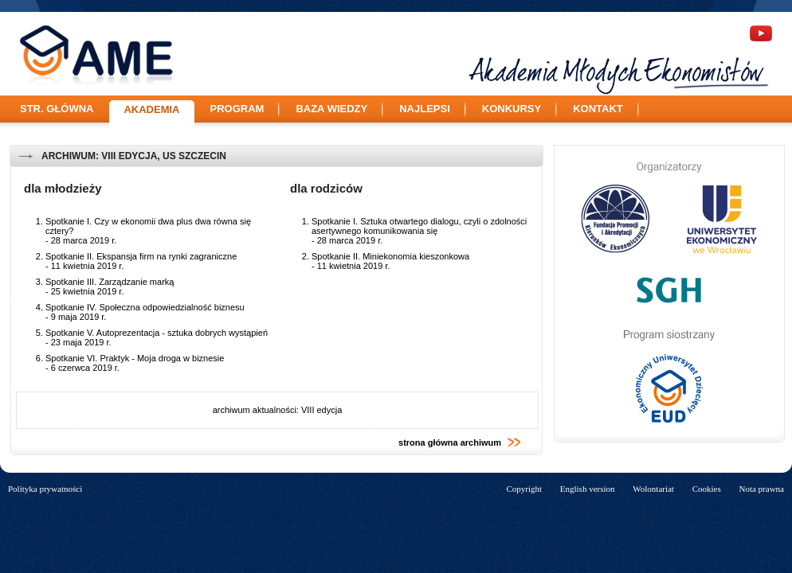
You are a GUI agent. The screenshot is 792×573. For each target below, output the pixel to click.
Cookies (706, 488)
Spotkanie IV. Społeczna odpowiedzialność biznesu (145, 307)
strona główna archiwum (459, 442)
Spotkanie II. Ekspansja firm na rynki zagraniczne (141, 256)
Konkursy (511, 109)
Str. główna (56, 109)
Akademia (151, 109)
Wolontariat (653, 488)
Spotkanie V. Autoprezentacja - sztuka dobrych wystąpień (156, 332)
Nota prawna (761, 488)
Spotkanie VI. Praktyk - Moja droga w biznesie (134, 358)
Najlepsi (424, 109)
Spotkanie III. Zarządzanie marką (109, 281)
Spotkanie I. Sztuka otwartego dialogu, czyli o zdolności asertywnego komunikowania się (419, 226)
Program (237, 109)
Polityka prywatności (45, 488)
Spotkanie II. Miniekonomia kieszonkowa (390, 256)
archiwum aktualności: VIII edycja (278, 410)
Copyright (524, 488)
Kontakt (598, 109)
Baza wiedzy (331, 109)
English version (587, 488)
